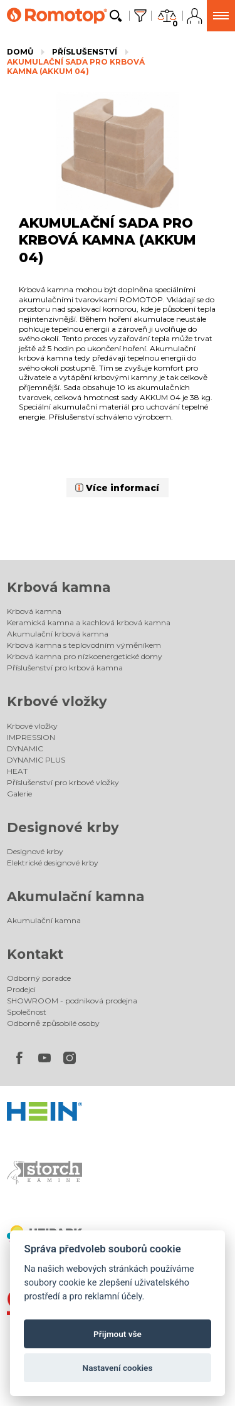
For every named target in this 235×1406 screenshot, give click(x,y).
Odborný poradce (39, 978)
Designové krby (63, 827)
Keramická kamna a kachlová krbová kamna (88, 622)
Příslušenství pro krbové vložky (63, 782)
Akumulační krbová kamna (57, 633)
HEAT (17, 771)
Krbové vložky (57, 701)
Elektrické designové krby (52, 862)
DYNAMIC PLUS (36, 759)
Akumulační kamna (75, 896)
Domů (20, 51)
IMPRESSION (31, 737)
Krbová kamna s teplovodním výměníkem (84, 645)
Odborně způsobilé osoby (53, 1023)
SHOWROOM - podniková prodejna (72, 1000)
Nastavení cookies (118, 1368)
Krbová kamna (58, 587)
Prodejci (21, 989)
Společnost (26, 1012)
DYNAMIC (25, 748)
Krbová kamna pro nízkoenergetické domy (84, 656)
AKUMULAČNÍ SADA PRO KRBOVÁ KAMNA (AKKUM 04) (76, 67)
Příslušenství (84, 51)
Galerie (19, 793)
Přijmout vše (117, 1334)
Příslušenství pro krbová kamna (65, 667)
